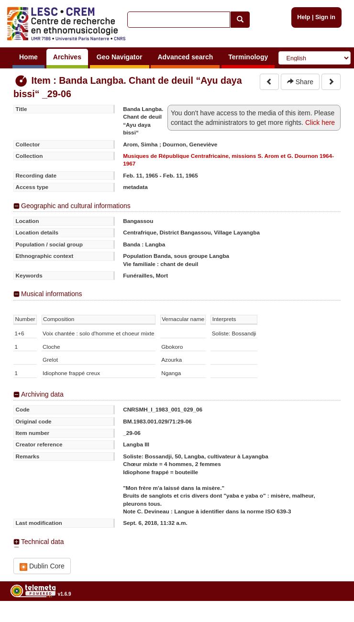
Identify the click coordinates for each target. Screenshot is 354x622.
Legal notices (330, 618)
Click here (320, 122)
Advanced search (185, 57)
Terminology (248, 57)
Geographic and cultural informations (76, 206)
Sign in (325, 17)
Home (28, 57)
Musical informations (51, 294)
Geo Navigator (120, 57)
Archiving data (42, 394)
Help (303, 17)
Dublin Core (42, 566)
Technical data (42, 541)
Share (300, 82)
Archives (67, 57)
